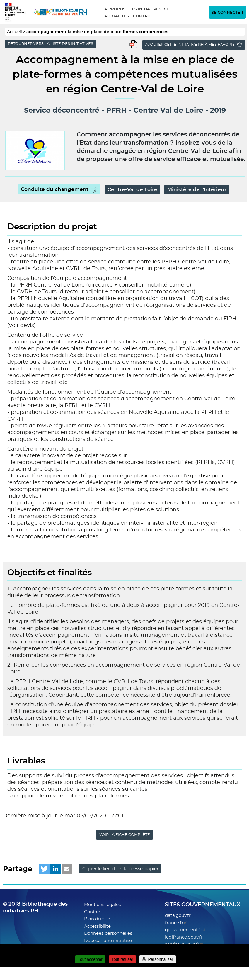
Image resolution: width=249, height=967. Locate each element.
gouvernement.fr (185, 930)
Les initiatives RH (148, 9)
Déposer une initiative (108, 941)
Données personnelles (108, 933)
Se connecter (227, 13)
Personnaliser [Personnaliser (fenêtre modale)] (160, 959)
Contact (142, 16)
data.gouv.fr (178, 915)
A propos (114, 9)
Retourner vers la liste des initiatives (50, 44)
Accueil (14, 32)
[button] (44, 869)
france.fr (176, 923)
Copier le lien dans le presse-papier (120, 869)
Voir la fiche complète (124, 835)
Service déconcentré (61, 110)
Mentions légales (102, 904)
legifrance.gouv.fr (184, 937)
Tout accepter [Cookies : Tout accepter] (90, 959)
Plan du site (97, 919)
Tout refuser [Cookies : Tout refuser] (122, 959)
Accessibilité (97, 926)
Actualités (116, 16)
